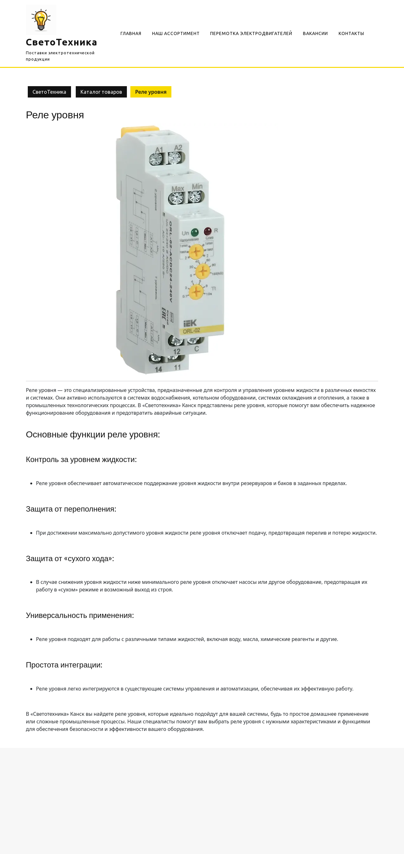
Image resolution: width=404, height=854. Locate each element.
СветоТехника (62, 42)
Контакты (351, 33)
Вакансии (315, 33)
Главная (131, 33)
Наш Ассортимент (176, 33)
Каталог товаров (101, 92)
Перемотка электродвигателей (251, 33)
